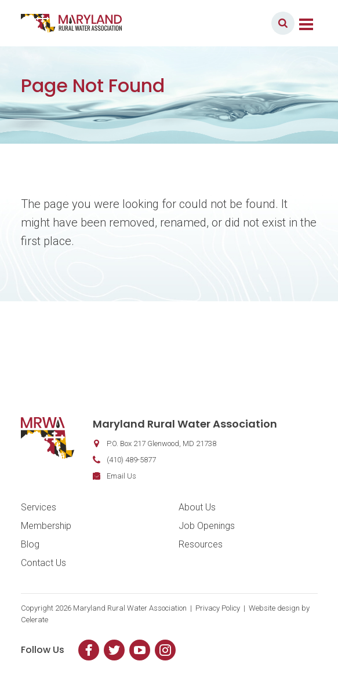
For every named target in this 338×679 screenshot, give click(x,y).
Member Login (228, 23)
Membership (46, 525)
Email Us (121, 476)
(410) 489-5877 (131, 459)
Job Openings (207, 525)
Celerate (34, 619)
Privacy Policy (217, 608)
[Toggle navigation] (306, 23)
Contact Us (43, 562)
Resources (201, 544)
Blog (30, 544)
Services (38, 507)
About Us (197, 507)
